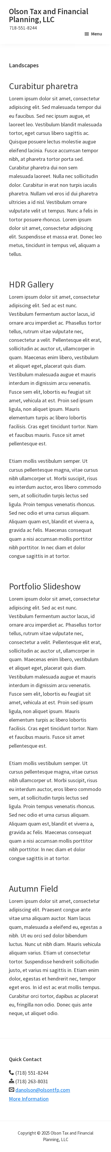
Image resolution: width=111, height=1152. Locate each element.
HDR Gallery (31, 284)
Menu (96, 34)
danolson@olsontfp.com (42, 1089)
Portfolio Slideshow (45, 586)
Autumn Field (33, 888)
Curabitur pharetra (43, 85)
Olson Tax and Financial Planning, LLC (48, 15)
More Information (29, 1098)
